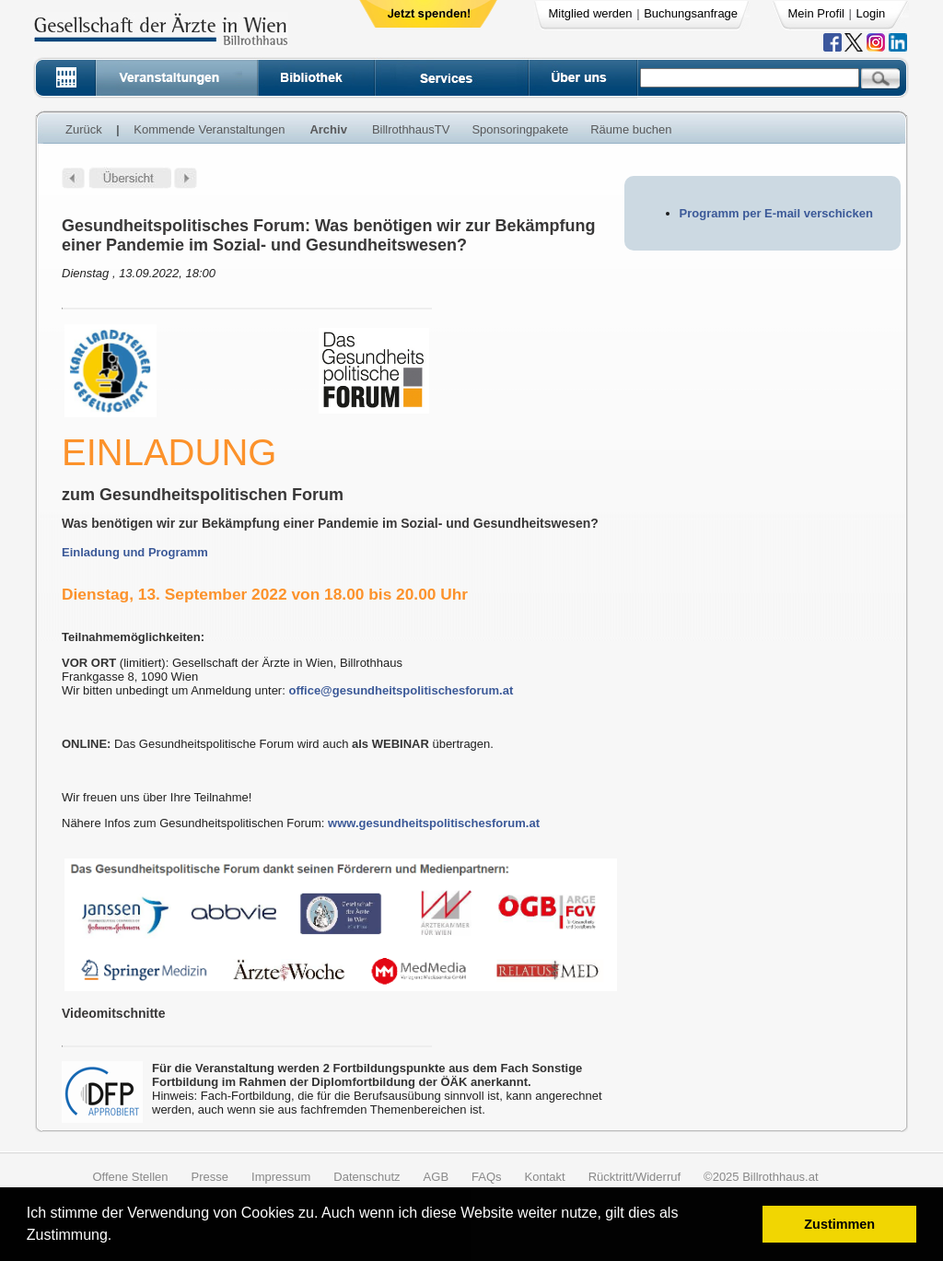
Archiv (327, 129)
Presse (210, 1177)
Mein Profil (816, 13)
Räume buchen (630, 129)
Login (871, 13)
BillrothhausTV (411, 129)
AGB (436, 1177)
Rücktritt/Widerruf (634, 1177)
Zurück (83, 129)
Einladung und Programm (135, 552)
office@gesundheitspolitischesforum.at (400, 690)
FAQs (487, 1177)
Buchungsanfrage (691, 13)
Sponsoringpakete (520, 129)
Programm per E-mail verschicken (776, 213)
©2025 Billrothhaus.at (761, 1177)
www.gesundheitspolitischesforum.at (434, 823)
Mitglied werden (591, 13)
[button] (118, 1237)
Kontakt (545, 1177)
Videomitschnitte (114, 1013)
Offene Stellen (130, 1177)
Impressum (280, 1177)
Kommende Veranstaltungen (209, 129)
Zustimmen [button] (839, 1224)
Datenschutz (366, 1177)
